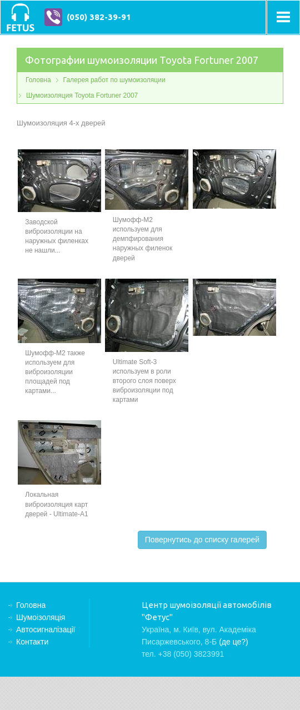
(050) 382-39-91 (99, 17)
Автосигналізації (45, 629)
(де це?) (233, 641)
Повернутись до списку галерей (202, 539)
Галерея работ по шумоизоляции (114, 80)
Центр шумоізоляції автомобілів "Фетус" (20, 17)
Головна (38, 80)
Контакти (32, 641)
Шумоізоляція (40, 617)
